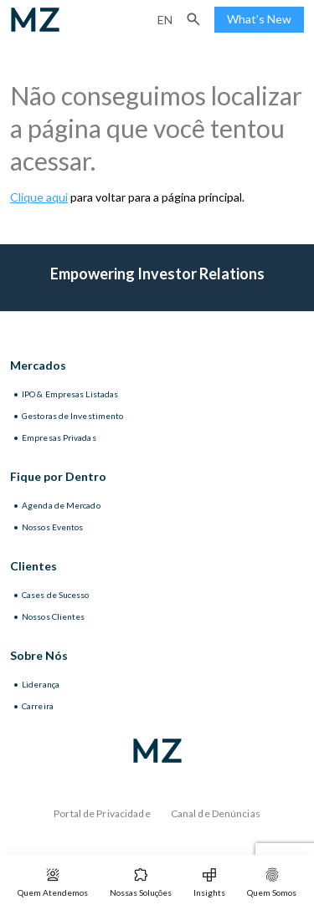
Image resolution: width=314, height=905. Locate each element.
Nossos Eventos (52, 527)
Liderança (40, 684)
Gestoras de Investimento (72, 416)
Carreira (38, 706)
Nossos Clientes (53, 616)
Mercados (38, 365)
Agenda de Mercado (61, 505)
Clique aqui (39, 197)
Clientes (33, 566)
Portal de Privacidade (102, 813)
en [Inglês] (164, 20)
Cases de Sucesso (56, 595)
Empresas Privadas (59, 437)
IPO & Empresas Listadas (70, 394)
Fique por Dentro (58, 476)
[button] (193, 19)
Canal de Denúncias (215, 813)
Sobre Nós (39, 655)
